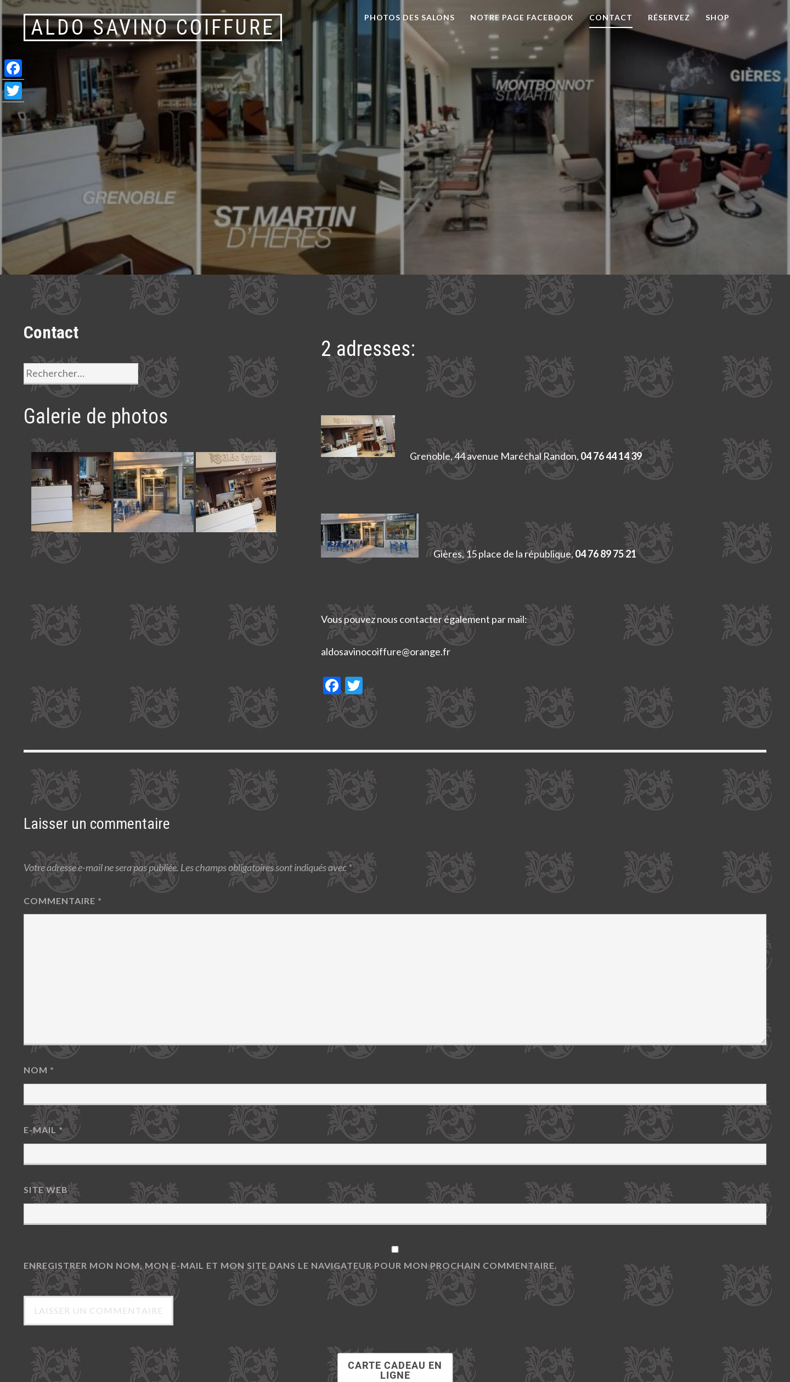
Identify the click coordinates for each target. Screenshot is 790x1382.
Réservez (669, 17)
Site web (46, 1189)
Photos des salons (409, 17)
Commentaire (63, 900)
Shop (718, 17)
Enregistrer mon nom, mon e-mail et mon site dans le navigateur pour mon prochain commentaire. (290, 1265)
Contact (611, 17)
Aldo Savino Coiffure (153, 27)
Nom (39, 1070)
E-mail (43, 1129)
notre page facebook (522, 17)
